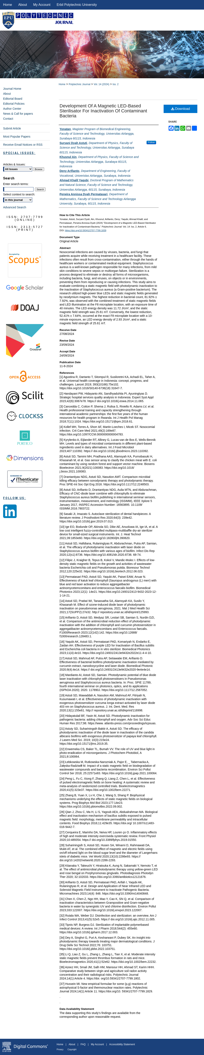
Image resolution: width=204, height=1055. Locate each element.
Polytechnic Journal (79, 84)
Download (180, 109)
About (7, 93)
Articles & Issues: (14, 164)
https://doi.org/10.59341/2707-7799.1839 (85, 230)
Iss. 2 (116, 84)
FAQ (83, 1044)
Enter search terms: (16, 184)
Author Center (12, 108)
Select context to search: (19, 194)
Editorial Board (12, 98)
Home (62, 84)
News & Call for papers (18, 113)
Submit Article (12, 128)
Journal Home (12, 88)
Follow (151, 142)
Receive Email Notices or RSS (22, 144)
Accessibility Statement (122, 1044)
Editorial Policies (14, 103)
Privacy (60, 1049)
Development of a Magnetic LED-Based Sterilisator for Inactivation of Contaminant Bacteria (103, 110)
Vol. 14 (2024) (101, 84)
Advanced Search (14, 207)
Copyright (71, 1049)
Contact (8, 118)
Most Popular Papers (16, 136)
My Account (97, 1044)
